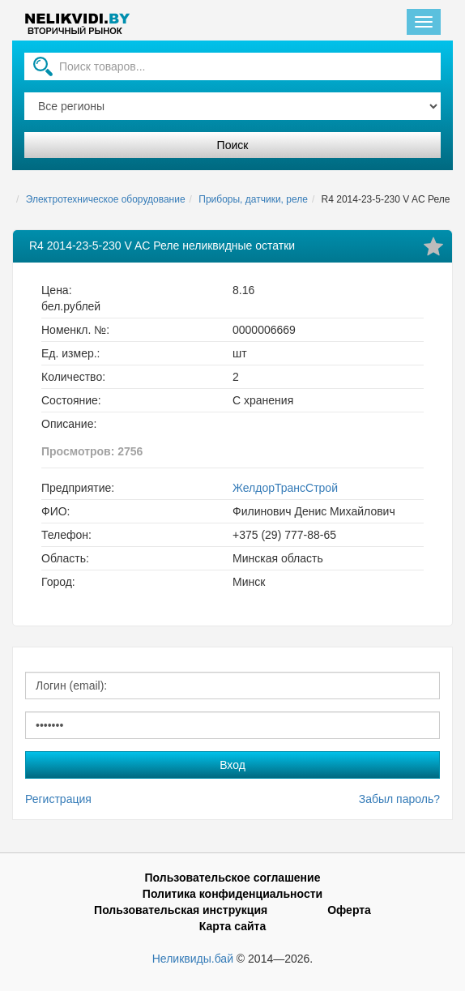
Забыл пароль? (399, 798)
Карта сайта (232, 926)
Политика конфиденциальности (232, 893)
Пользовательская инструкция (180, 909)
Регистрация (58, 798)
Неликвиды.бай (192, 958)
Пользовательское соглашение (233, 877)
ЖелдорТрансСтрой (285, 487)
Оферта (349, 909)
